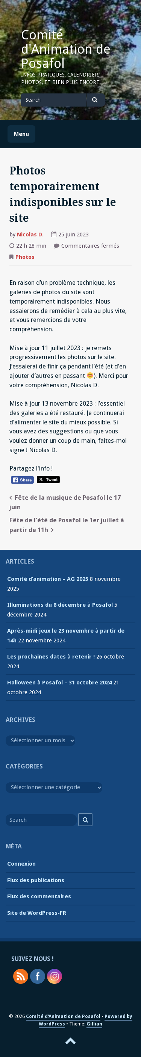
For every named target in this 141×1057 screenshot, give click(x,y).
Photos (25, 257)
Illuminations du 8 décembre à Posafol (60, 604)
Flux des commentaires (39, 896)
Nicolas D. (30, 234)
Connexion (21, 863)
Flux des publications (35, 880)
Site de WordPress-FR (36, 913)
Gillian (94, 1024)
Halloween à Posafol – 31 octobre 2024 (59, 682)
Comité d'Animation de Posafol (66, 49)
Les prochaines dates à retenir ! (51, 656)
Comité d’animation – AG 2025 (47, 579)
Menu (21, 134)
